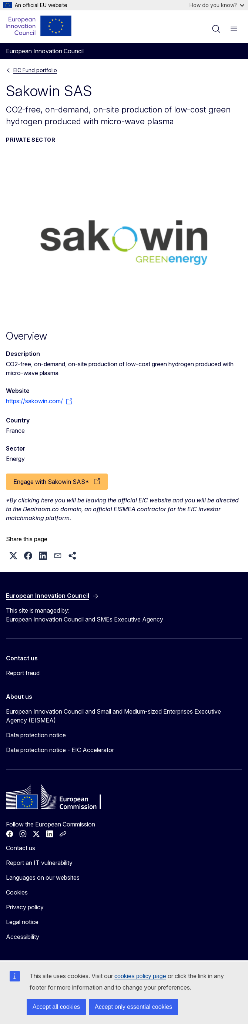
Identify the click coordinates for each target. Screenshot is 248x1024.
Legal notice (22, 922)
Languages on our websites (43, 877)
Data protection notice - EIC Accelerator (60, 750)
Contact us (20, 848)
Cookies (17, 892)
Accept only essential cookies (133, 1007)
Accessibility (22, 936)
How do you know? (217, 5)
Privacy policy (25, 907)
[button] (13, 556)
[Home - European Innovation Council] (39, 26)
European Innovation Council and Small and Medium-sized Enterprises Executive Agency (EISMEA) (113, 716)
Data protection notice (36, 735)
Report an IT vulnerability (39, 862)
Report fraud (23, 673)
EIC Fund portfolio (35, 70)
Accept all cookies (56, 1007)
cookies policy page (140, 976)
